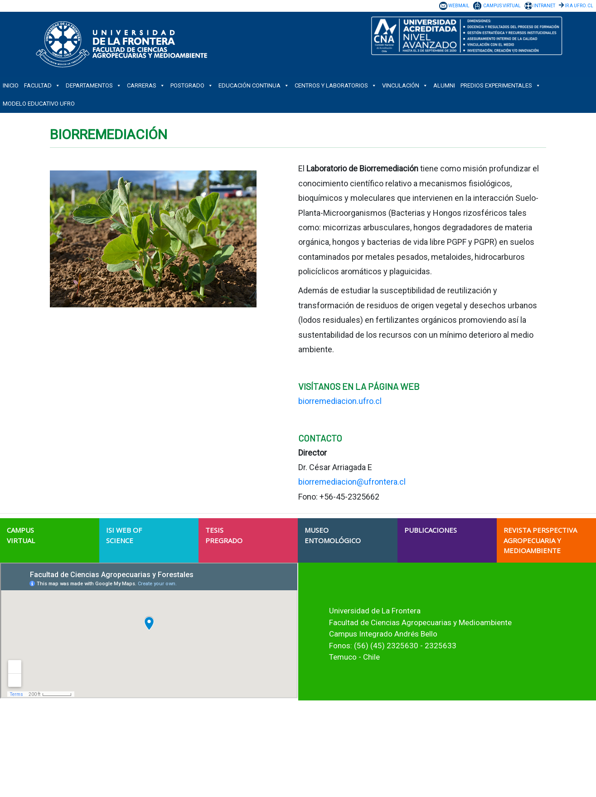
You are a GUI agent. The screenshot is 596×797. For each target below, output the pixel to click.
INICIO (11, 85)
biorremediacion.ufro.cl (340, 401)
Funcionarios (219, 776)
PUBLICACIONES (430, 530)
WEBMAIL (459, 5)
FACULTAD (42, 85)
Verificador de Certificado (427, 785)
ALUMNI (444, 85)
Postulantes (218, 752)
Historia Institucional (229, 727)
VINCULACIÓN (405, 85)
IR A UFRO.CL (579, 5)
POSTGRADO (191, 85)
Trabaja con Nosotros (422, 727)
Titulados (215, 768)
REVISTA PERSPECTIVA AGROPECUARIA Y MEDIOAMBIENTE (540, 540)
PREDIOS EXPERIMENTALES (500, 85)
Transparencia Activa (422, 744)
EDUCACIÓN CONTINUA (253, 85)
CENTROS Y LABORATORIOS (336, 85)
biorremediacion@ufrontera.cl (352, 481)
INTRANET (544, 5)
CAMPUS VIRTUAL (502, 5)
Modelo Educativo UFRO (39, 103)
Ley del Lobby (412, 760)
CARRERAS (146, 85)
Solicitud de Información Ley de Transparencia (454, 752)
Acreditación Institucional (236, 736)
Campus (214, 744)
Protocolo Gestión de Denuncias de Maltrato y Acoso (462, 768)
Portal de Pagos (415, 776)
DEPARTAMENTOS (93, 85)
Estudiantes (218, 760)
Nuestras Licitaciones (423, 736)
